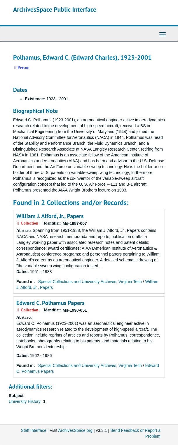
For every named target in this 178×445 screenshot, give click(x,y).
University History (25, 401)
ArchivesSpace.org (75, 430)
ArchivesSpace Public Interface (54, 9)
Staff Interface (33, 430)
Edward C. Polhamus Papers (50, 303)
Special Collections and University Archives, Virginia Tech (90, 281)
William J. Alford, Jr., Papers (49, 216)
